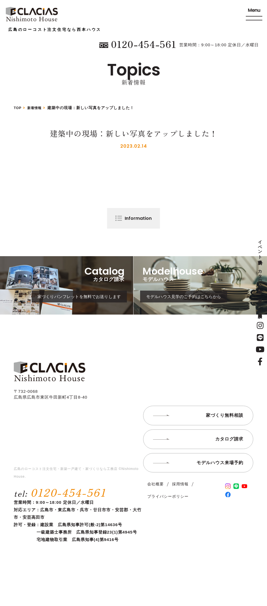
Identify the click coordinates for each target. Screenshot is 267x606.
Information (138, 218)
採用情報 (180, 503)
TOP (18, 107)
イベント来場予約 (260, 247)
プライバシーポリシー (168, 515)
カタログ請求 (260, 276)
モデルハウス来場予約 (220, 481)
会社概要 (155, 503)
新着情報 (37, 107)
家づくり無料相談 (260, 303)
